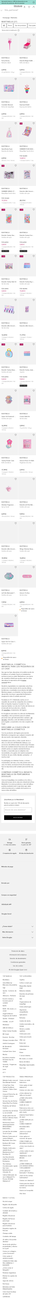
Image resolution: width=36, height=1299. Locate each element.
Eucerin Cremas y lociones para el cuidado (8, 1001)
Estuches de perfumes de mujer (26, 995)
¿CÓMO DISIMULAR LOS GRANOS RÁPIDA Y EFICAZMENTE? (26, 1166)
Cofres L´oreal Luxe (25, 983)
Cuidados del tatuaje (9, 1236)
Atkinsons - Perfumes (9, 996)
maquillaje (7, 710)
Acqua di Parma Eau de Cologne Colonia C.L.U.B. (10, 1096)
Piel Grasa (6, 1284)
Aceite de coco (24, 1105)
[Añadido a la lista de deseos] (15, 35)
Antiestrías (22, 1049)
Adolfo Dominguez (9, 1043)
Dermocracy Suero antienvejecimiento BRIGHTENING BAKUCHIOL (8, 1125)
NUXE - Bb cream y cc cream (9, 1010)
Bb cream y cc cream (26, 1059)
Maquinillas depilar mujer (25, 987)
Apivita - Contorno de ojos (9, 992)
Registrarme (18, 817)
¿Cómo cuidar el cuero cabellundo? (26, 1152)
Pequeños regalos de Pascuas (9, 1229)
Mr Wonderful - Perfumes (7, 1047)
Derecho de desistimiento (18, 958)
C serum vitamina (24, 1055)
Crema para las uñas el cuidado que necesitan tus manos (26, 1185)
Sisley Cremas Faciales (10, 1031)
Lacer (4, 1069)
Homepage (6, 18)
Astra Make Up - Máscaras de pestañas (10, 984)
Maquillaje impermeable (26, 1065)
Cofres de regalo (8, 1208)
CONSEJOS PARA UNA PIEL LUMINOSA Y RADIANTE (10, 1263)
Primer (21, 1052)
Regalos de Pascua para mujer (9, 1220)
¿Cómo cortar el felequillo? (8, 1269)
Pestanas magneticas (9, 1273)
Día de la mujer (7, 1201)
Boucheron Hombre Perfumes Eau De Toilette (9, 1060)
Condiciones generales (18, 962)
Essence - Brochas (8, 1037)
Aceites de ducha (25, 1021)
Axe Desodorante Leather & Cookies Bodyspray (8, 1159)
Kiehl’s (5, 1006)
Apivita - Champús (8, 1018)
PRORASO (6, 1025)
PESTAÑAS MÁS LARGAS (24, 1128)
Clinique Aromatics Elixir (10, 1040)
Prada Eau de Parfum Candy (9, 1107)
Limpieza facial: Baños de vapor (26, 1116)
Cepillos (22, 980)
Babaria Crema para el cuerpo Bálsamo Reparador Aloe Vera (10, 1138)
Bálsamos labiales (25, 991)
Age (4, 988)
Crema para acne (24, 1034)
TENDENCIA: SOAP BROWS (25, 1157)
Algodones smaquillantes (23, 1011)
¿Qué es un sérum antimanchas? (25, 1132)
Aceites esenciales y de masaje (26, 1025)
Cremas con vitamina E (26, 1180)
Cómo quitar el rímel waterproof (25, 1086)
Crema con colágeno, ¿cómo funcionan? (9, 1252)
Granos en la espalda (26, 1190)
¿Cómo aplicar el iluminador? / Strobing (26, 1172)
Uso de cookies (18, 966)
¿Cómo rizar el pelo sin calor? (26, 1147)
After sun (22, 1040)
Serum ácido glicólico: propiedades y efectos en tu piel (10, 1246)
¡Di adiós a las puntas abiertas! (9, 1240)
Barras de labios (24, 1062)
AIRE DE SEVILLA (8, 1028)
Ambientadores (24, 1046)
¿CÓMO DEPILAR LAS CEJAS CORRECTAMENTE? (26, 1122)
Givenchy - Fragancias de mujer (10, 1065)
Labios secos (23, 1161)
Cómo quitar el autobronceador (8, 1257)
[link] (9, 53)
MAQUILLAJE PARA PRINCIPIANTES (9, 1288)
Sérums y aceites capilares (24, 1030)
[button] (18, 926)
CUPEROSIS (6, 1297)
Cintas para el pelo (25, 1037)
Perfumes (22, 1018)
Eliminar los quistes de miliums (10, 1277)
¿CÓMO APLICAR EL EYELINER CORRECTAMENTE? (25, 1100)
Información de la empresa (18, 955)
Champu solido (7, 1233)
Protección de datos (18, 951)
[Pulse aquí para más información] (33, 2)
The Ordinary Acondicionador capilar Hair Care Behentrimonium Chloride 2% (10, 1168)
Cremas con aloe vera (26, 1090)
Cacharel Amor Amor (9, 1051)
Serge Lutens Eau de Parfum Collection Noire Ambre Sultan (10, 1118)
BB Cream (6, 1034)
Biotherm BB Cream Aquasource (9, 1144)
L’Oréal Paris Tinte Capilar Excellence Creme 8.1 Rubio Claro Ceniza (10, 1088)
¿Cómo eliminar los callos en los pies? (25, 1094)
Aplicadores (23, 1015)
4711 (4, 1072)
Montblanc (6, 980)
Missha (5, 1054)
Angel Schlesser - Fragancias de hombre (10, 1015)
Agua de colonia (8, 1281)
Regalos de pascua (9, 1215)
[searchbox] (18, 10)
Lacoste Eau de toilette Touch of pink (10, 1132)
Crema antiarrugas (25, 1007)
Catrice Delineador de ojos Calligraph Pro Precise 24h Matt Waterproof (10, 1178)
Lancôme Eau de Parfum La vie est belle (10, 1112)
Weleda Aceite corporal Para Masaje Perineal (10, 1081)
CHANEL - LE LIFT (8, 1021)
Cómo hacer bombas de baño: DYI (9, 1293)
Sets (20, 999)
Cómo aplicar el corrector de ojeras (25, 1137)
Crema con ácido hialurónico (24, 1081)
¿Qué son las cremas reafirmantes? (26, 1176)
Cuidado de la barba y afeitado (10, 1212)
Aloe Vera (22, 1193)
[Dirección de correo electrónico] (18, 810)
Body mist (22, 1043)
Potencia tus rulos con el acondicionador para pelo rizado (26, 1110)
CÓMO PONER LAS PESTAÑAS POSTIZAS (26, 1142)
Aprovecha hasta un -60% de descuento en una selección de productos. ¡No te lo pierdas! (15, 2)
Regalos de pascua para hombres (9, 1224)
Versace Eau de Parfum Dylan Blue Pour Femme (10, 1102)
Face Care (22, 1068)
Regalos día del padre (10, 1204)
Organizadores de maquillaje (25, 1003)
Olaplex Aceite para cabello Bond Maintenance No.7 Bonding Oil (9, 1151)
